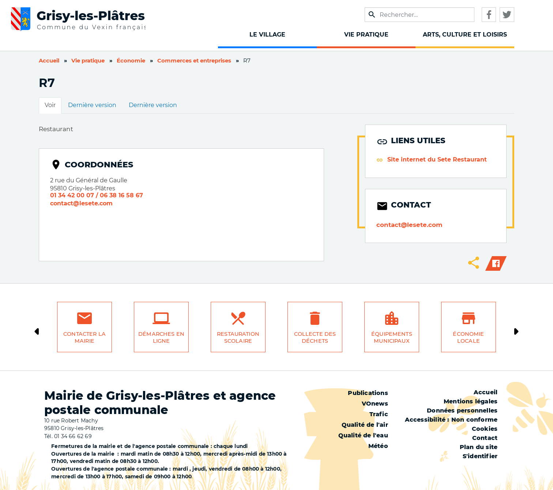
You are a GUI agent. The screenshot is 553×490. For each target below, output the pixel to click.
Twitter (507, 14)
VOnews (375, 403)
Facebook (488, 14)
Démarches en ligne (161, 337)
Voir (50, 105)
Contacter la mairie (84, 337)
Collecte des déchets (315, 337)
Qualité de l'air (365, 424)
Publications (368, 393)
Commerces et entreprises (194, 60)
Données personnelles (462, 410)
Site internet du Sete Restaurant (437, 159)
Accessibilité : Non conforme (451, 419)
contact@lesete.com (81, 203)
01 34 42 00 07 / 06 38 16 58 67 (96, 195)
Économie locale (468, 337)
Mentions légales (470, 401)
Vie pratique (88, 60)
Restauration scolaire (238, 337)
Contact (484, 437)
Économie (131, 60)
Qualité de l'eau (363, 435)
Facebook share (496, 263)
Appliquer (371, 14)
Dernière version (92, 105)
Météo (378, 445)
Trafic (378, 414)
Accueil (49, 60)
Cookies (484, 428)
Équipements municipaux (391, 337)
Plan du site (478, 447)
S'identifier (480, 456)
